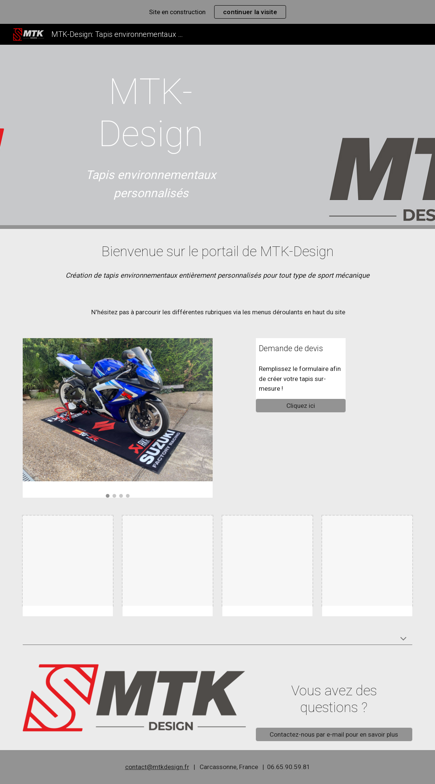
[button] (403, 639)
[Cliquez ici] (300, 405)
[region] (217, 12)
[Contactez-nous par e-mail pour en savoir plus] (334, 734)
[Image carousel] (117, 418)
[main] (151, 113)
